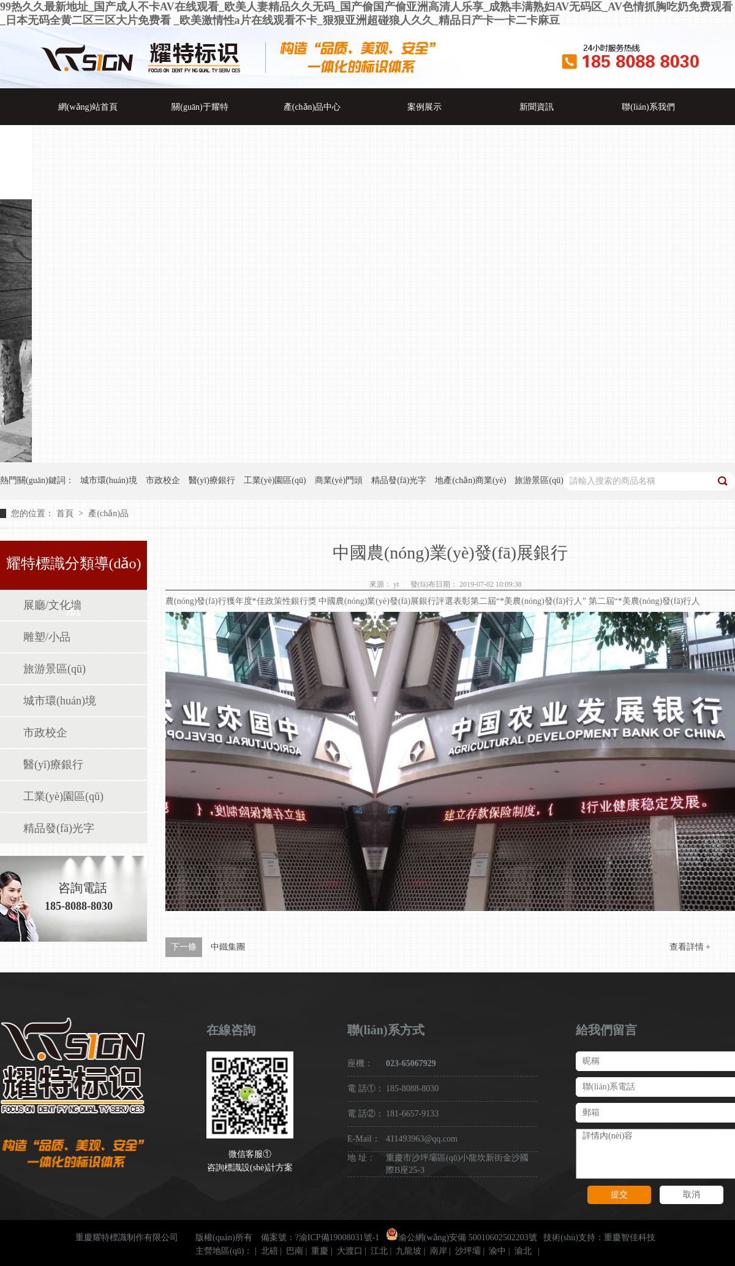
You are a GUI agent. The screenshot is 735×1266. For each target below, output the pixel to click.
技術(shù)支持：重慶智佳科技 (599, 1237)
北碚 (269, 1251)
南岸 (438, 1251)
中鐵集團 (228, 946)
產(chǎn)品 (108, 513)
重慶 (319, 1251)
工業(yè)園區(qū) (63, 796)
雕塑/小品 (46, 637)
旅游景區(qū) (54, 669)
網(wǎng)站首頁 (88, 107)
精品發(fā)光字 (58, 828)
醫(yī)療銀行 (53, 764)
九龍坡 (408, 1251)
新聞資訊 (536, 107)
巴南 (294, 1251)
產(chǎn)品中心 (312, 107)
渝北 (523, 1251)
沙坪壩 (468, 1251)
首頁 (66, 513)
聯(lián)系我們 (648, 107)
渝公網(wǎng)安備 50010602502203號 (461, 1237)
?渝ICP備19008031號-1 (337, 1237)
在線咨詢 (230, 1030)
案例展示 (424, 107)
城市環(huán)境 (59, 701)
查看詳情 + (689, 946)
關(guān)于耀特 (200, 107)
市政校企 (45, 732)
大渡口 (350, 1251)
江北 (379, 1251)
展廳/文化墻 (52, 605)
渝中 (497, 1251)
